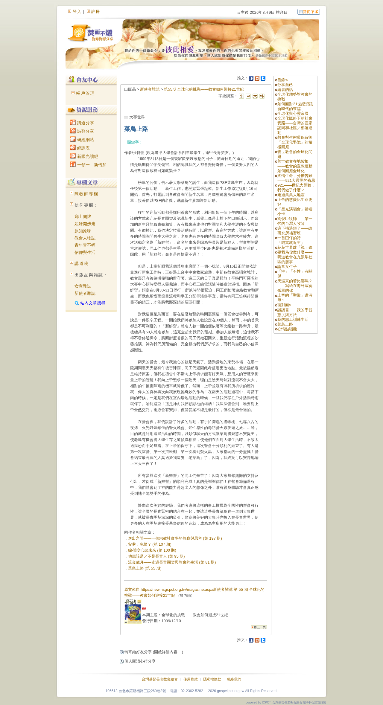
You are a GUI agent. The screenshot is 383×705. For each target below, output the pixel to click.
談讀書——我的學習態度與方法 (294, 312)
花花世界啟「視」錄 (294, 247)
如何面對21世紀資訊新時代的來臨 (295, 106)
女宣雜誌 (83, 286)
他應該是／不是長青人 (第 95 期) (156, 556)
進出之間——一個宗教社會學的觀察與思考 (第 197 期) (175, 538)
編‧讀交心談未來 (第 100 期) (152, 550)
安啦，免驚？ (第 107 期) (149, 544)
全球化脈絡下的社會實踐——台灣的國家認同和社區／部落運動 (294, 125)
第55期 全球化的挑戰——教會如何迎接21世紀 (204, 89)
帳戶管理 (85, 93)
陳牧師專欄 (86, 193)
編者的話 (285, 89)
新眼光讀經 (84, 156)
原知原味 (83, 230)
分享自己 (285, 85)
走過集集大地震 (291, 195)
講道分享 (82, 122)
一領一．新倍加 (88, 164)
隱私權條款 (212, 679)
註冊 (95, 11)
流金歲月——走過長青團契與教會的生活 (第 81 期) (172, 562)
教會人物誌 (85, 238)
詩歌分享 (82, 131)
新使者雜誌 (85, 293)
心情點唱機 (287, 329)
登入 (77, 11)
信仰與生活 (85, 252)
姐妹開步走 (85, 223)
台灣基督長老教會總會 (160, 679)
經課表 (80, 148)
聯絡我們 (234, 679)
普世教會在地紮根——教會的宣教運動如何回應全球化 (294, 166)
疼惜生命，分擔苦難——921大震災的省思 (296, 178)
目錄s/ (282, 80)
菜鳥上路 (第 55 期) (145, 568)
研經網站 (82, 139)
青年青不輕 (85, 245)
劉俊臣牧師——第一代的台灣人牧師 (294, 221)
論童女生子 (287, 266)
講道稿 (82, 263)
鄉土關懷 (83, 216)
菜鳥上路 (285, 324)
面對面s (284, 305)
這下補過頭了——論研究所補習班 (294, 230)
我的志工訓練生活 (292, 319)
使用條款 (190, 679)
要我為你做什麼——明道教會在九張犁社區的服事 (294, 257)
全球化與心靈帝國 (292, 113)
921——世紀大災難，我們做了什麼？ (296, 187)
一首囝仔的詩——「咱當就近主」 (292, 240)
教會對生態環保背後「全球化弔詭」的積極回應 (294, 142)
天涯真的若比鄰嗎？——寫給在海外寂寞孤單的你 (294, 286)
